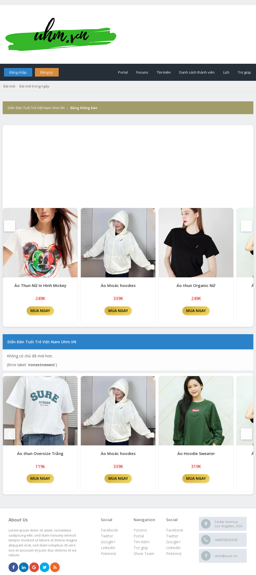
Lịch (226, 72)
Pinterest (174, 553)
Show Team (144, 553)
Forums (142, 72)
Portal (123, 72)
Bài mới (9, 86)
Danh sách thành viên (197, 72)
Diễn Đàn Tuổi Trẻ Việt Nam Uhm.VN (36, 107)
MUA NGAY (40, 310)
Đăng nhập (18, 72)
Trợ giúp (244, 72)
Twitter (172, 535)
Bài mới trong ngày (34, 86)
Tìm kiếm (164, 72)
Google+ (173, 541)
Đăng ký (46, 72)
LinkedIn (173, 547)
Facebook (174, 530)
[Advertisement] (128, 165)
